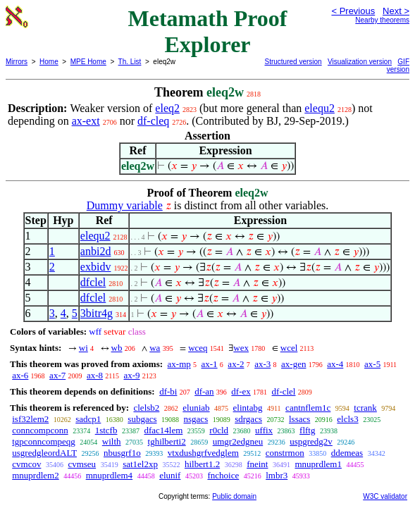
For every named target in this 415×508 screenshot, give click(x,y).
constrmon (285, 452)
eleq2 (167, 108)
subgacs (142, 419)
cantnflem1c (307, 407)
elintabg (248, 407)
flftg (307, 430)
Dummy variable (125, 205)
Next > (396, 11)
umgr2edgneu (238, 441)
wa (154, 347)
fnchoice (223, 475)
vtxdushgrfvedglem (203, 452)
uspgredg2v (311, 441)
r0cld (218, 430)
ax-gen (293, 364)
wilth (111, 441)
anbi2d (95, 251)
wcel (289, 347)
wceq (197, 347)
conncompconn (40, 430)
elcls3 (347, 419)
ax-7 (57, 375)
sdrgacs (248, 419)
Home (48, 62)
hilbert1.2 (202, 464)
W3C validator (385, 496)
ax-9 (131, 375)
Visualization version (360, 62)
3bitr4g (96, 313)
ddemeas (347, 452)
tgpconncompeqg (43, 441)
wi (83, 347)
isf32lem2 (30, 419)
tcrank (365, 407)
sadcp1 (88, 419)
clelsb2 (146, 407)
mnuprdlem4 (109, 475)
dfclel (93, 282)
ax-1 (210, 364)
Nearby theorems (382, 20)
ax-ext (86, 121)
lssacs (299, 419)
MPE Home (88, 62)
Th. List (130, 62)
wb (117, 347)
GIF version (398, 65)
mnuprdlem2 (35, 475)
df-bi (168, 391)
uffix (264, 430)
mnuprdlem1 (318, 464)
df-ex (240, 391)
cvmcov (26, 464)
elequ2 (319, 108)
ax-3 (262, 364)
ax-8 (95, 375)
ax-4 (335, 364)
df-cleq (153, 121)
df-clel (284, 391)
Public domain (234, 496)
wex (241, 347)
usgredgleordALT (44, 452)
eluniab (195, 407)
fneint (257, 464)
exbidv (95, 267)
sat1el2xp (140, 464)
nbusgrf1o (122, 452)
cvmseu (82, 464)
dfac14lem (163, 430)
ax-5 (372, 364)
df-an (203, 391)
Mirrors (16, 62)
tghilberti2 (167, 441)
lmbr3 (276, 475)
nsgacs (196, 419)
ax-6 (20, 375)
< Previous (353, 11)
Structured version (293, 62)
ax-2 (236, 364)
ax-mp (179, 364)
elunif (169, 475)
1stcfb (106, 430)
